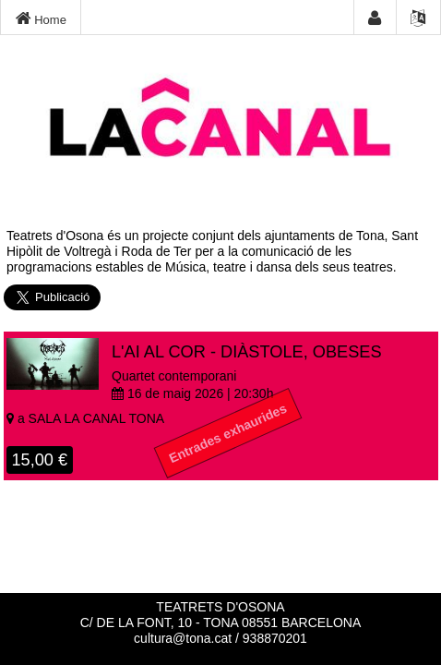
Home (41, 18)
